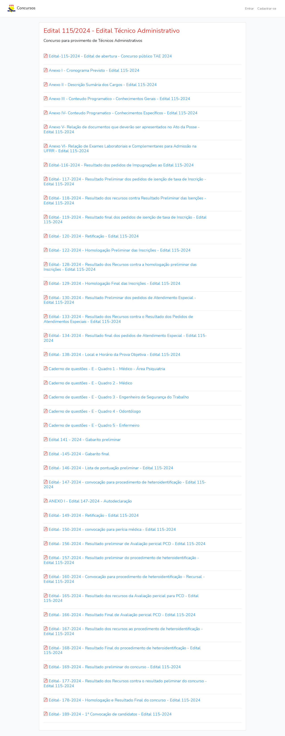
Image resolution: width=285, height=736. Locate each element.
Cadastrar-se (266, 8)
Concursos (21, 8)
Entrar (249, 8)
